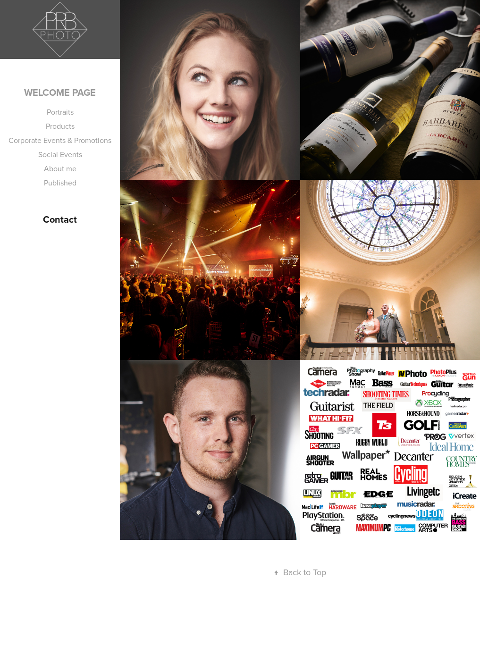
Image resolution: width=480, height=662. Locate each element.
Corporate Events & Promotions (59, 140)
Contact (60, 219)
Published (60, 182)
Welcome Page (60, 92)
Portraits (60, 112)
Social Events (60, 154)
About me (60, 168)
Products (60, 126)
